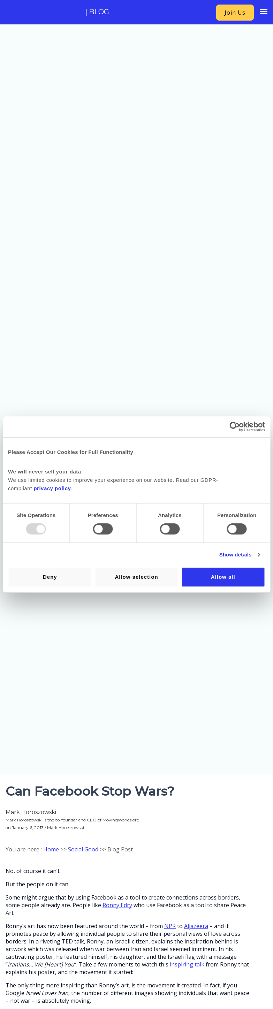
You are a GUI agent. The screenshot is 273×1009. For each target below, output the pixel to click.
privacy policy (52, 488)
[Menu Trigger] (263, 11)
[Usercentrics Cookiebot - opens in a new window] (234, 427)
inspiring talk (187, 964)
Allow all (223, 577)
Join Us (235, 12)
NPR (170, 926)
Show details (235, 554)
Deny (50, 577)
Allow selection (136, 577)
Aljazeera (196, 926)
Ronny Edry (117, 905)
